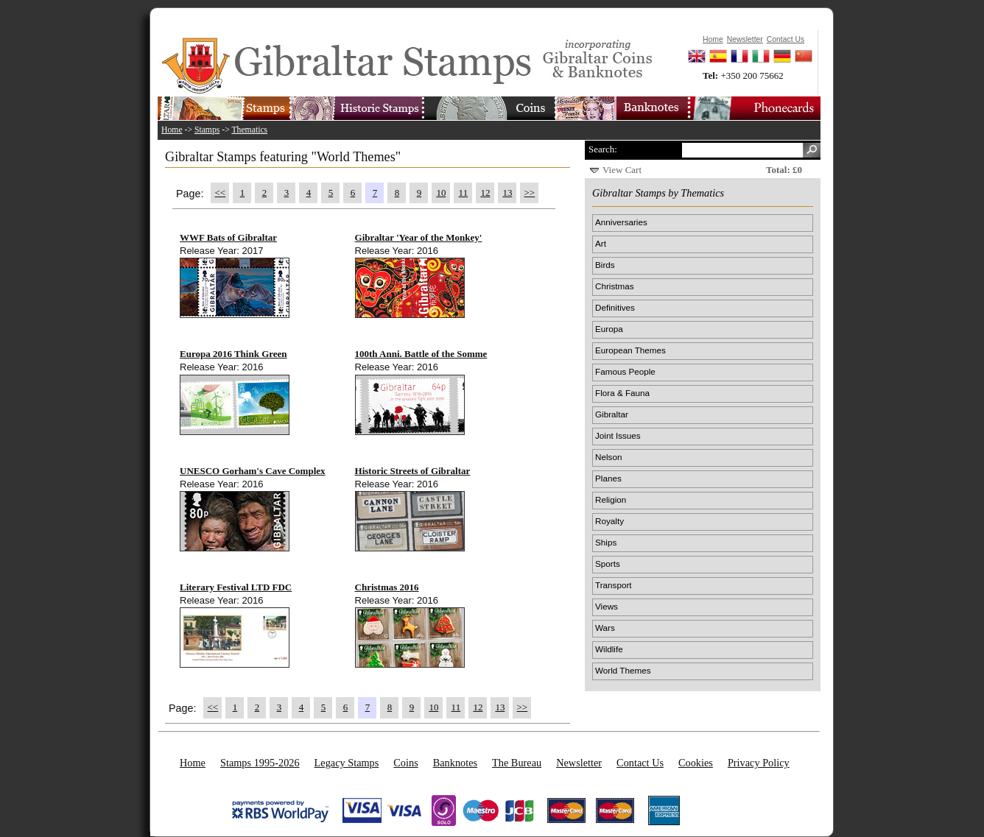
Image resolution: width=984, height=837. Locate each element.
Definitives (615, 307)
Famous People (625, 371)
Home (172, 130)
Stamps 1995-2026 (260, 763)
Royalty (609, 521)
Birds (605, 264)
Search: (602, 149)
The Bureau (516, 763)
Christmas (614, 286)
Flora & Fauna (622, 393)
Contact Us (640, 763)
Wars (605, 627)
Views (606, 606)
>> (529, 192)
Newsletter (579, 763)
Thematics (249, 130)
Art (600, 243)
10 (441, 192)
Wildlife (609, 649)
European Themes (630, 350)
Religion (610, 499)
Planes (608, 478)
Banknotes (455, 763)
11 (463, 192)
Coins (405, 763)
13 (507, 192)
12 (485, 192)
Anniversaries (621, 222)
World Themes (623, 670)
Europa (609, 328)
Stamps (206, 130)
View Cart (622, 169)
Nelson (608, 457)
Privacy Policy (759, 763)
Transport (613, 585)
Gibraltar (611, 414)
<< (220, 192)
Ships (605, 542)
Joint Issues (618, 435)
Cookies (695, 763)
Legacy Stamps (346, 763)
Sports (607, 563)
